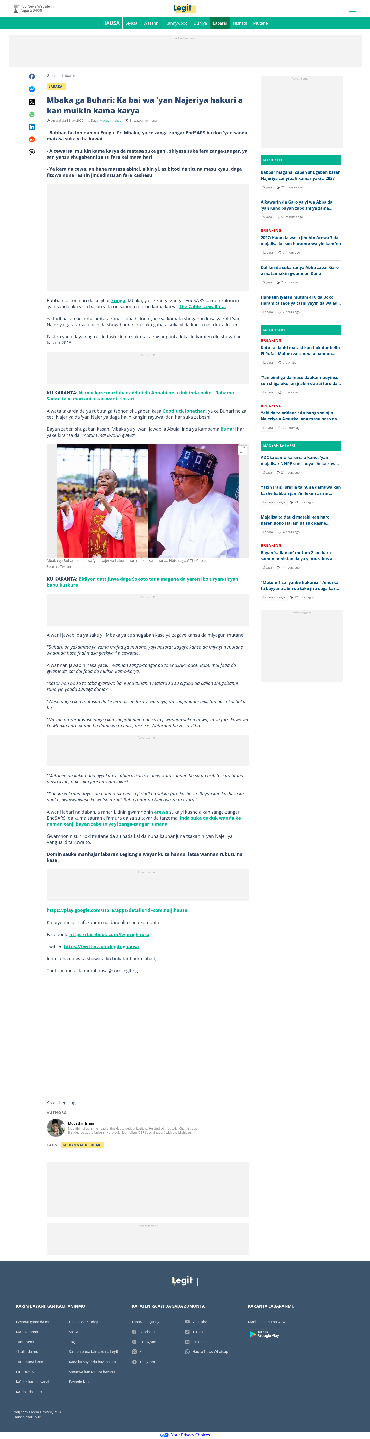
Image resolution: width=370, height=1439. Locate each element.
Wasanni (152, 24)
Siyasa (131, 24)
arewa (161, 813)
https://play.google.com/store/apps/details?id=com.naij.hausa (117, 911)
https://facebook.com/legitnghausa (109, 935)
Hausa (111, 24)
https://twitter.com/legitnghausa (101, 947)
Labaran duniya (274, 503)
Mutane (260, 24)
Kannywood (176, 24)
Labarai (220, 24)
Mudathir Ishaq (110, 121)
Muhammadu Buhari (82, 1146)
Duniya (200, 24)
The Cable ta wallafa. (202, 307)
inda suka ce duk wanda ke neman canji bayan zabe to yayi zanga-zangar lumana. (144, 822)
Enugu (118, 301)
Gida (51, 76)
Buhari (228, 430)
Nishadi (240, 24)
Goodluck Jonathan (184, 412)
